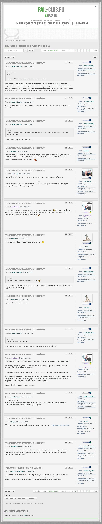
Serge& (13, 422)
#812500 (8, 207)
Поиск (31, 51)
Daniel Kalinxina (15, 397)
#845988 (8, 358)
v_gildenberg (15, 207)
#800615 (8, 66)
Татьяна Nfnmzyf (16, 66)
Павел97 (13, 151)
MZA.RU (51, 15)
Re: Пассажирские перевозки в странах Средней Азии (25, 63)
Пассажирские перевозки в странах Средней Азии (27, 46)
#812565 (8, 238)
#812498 (8, 174)
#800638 (8, 102)
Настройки (37, 491)
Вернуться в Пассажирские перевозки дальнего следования (23, 503)
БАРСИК (13, 238)
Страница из (65, 50)
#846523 (8, 422)
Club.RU (51, 9)
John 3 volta (14, 174)
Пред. (44, 50)
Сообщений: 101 (53, 50)
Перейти (32, 498)
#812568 (8, 272)
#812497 (8, 151)
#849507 (8, 446)
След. (95, 50)
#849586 (8, 471)
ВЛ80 (25, 515)
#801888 (8, 124)
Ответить (9, 57)
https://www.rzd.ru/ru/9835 (60, 425)
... (75, 50)
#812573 (8, 299)
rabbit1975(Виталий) (17, 471)
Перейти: (7, 495)
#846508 (8, 397)
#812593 (8, 333)
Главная (20, 22)
